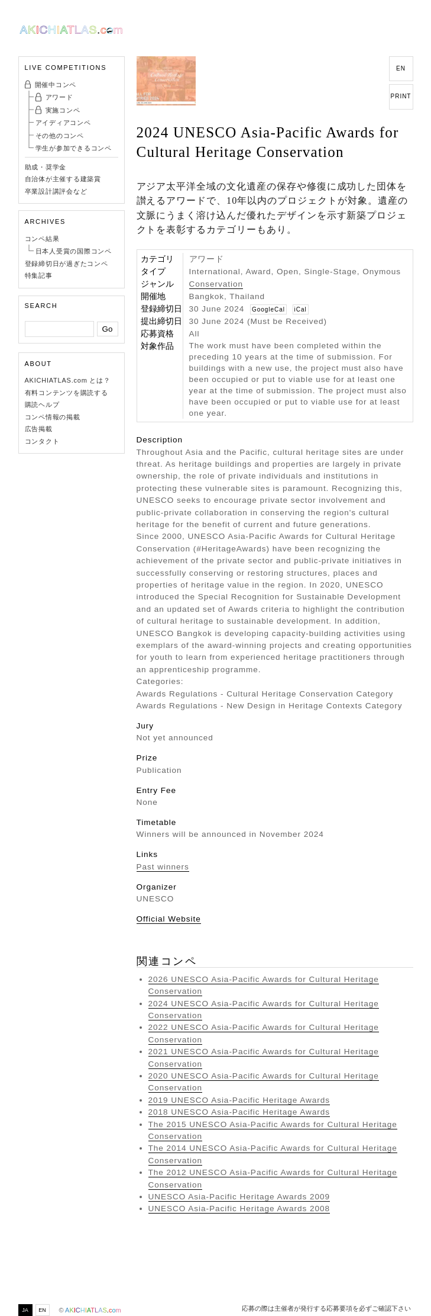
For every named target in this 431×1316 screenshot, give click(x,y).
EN (401, 68)
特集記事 (39, 275)
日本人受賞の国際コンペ (73, 251)
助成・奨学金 (46, 167)
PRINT (401, 96)
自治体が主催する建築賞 (63, 178)
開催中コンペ (56, 84)
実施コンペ (63, 110)
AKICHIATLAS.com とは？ (68, 380)
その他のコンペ (59, 135)
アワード (59, 97)
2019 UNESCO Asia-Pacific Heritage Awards (239, 1100)
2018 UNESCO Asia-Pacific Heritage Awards (239, 1112)
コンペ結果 (42, 238)
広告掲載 (39, 428)
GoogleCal (268, 309)
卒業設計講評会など (56, 191)
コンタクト (42, 441)
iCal (300, 309)
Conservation (216, 284)
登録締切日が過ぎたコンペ (66, 263)
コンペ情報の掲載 (52, 417)
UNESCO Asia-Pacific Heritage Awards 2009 (239, 1196)
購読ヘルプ (42, 404)
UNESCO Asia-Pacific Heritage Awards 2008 (239, 1208)
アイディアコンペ (63, 122)
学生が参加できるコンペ (73, 148)
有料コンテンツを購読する (66, 392)
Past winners (163, 866)
